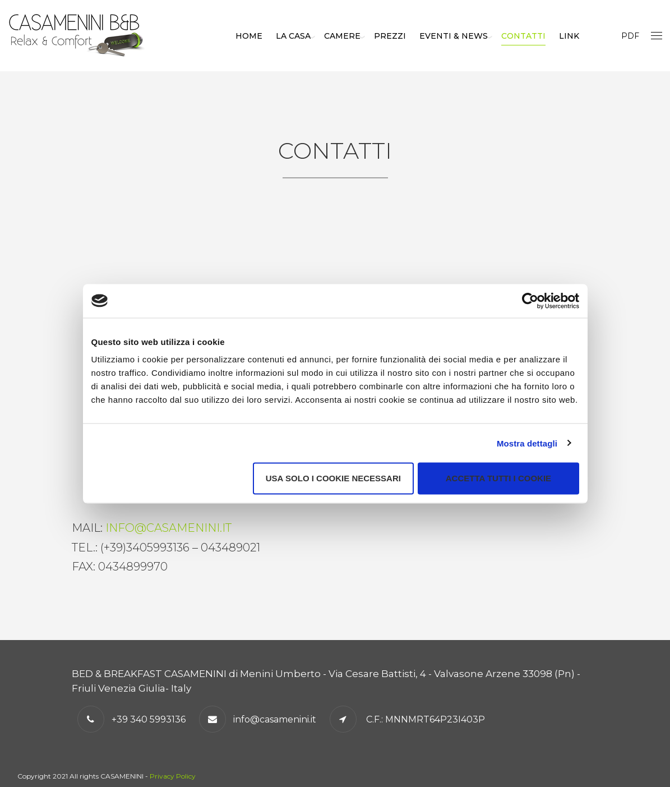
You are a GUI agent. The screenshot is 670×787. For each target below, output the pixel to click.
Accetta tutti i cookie (498, 478)
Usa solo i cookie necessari (333, 478)
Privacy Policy (173, 776)
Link (585, 36)
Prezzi (406, 36)
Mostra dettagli (527, 443)
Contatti (539, 36)
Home (265, 36)
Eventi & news (470, 36)
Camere (358, 36)
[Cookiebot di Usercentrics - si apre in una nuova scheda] (530, 300)
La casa (309, 36)
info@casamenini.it (168, 528)
